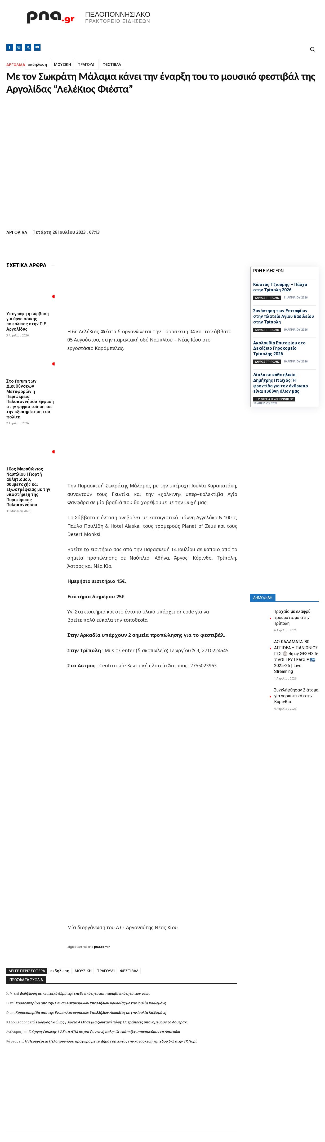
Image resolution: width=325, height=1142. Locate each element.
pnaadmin (102, 947)
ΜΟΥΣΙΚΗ (62, 64)
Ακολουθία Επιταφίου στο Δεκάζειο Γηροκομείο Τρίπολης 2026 (279, 348)
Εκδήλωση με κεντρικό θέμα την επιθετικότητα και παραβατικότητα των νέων (85, 993)
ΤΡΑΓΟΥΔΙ (87, 64)
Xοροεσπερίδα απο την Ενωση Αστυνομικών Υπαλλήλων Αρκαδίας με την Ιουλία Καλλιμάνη (90, 1003)
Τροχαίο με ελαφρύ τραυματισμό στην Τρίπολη (292, 617)
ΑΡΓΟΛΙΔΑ (15, 64)
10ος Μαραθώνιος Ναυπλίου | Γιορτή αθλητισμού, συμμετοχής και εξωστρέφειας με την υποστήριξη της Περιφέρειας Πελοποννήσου (28, 486)
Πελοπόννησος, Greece (236, 25)
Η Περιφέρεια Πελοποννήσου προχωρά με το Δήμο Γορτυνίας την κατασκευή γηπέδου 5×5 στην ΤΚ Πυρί (111, 1041)
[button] (312, 49)
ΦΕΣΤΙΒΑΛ (112, 64)
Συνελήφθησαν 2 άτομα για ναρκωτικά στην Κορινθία (296, 695)
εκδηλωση (37, 64)
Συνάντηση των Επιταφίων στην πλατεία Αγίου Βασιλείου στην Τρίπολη (283, 316)
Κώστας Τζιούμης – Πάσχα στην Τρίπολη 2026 (280, 287)
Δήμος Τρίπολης (267, 298)
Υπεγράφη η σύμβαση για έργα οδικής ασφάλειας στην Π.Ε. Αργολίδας (27, 321)
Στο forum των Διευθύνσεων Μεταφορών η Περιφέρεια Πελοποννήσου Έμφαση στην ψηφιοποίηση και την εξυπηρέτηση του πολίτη (30, 399)
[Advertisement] (121, 1094)
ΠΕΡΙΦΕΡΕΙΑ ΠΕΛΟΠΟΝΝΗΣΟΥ (274, 399)
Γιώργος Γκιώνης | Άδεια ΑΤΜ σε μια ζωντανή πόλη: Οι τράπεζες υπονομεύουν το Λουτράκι (112, 1022)
